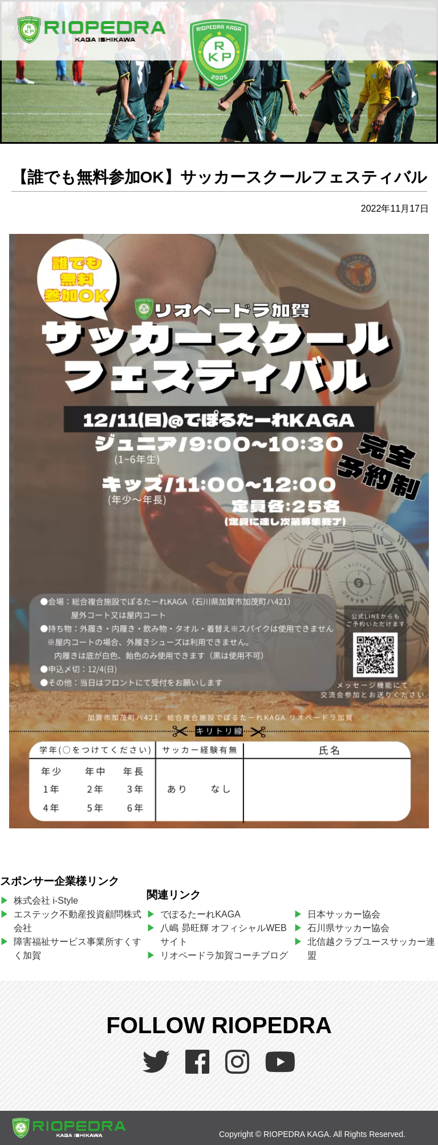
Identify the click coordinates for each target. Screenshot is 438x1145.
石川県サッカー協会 (348, 928)
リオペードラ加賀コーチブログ (224, 955)
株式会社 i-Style (46, 900)
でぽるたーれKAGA (200, 914)
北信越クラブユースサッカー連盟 (371, 948)
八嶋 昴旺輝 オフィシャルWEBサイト (223, 934)
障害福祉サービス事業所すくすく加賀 (77, 948)
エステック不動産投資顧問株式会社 (77, 921)
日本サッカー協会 (343, 914)
